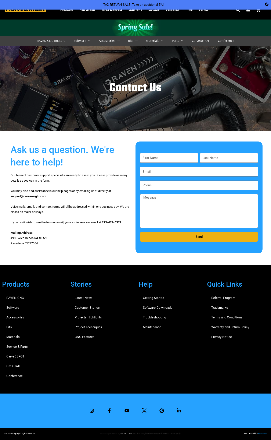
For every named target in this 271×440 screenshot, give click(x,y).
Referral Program (223, 297)
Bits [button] (133, 41)
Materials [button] (154, 41)
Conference (226, 41)
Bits (9, 326)
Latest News (135, 10)
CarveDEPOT (200, 41)
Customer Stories (87, 306)
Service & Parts (17, 346)
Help (190, 10)
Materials (13, 336)
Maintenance (152, 326)
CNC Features (84, 336)
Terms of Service (169, 433)
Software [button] (82, 41)
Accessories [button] (109, 41)
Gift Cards (13, 365)
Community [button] (173, 10)
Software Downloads (157, 306)
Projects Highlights (88, 316)
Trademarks (219, 306)
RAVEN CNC (15, 297)
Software (12, 306)
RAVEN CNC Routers (51, 41)
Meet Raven (66, 10)
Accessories (15, 316)
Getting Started (153, 297)
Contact (203, 10)
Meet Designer (87, 10)
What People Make (112, 10)
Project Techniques (88, 326)
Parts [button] (177, 41)
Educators (153, 10)
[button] (238, 10)
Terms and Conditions (226, 316)
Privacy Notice (221, 336)
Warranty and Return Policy (230, 326)
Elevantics (262, 433)
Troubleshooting (154, 316)
